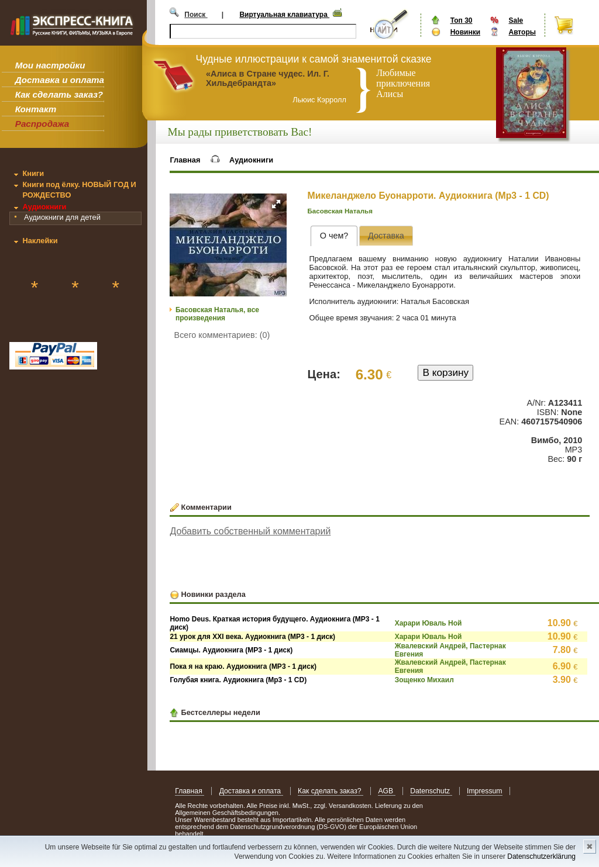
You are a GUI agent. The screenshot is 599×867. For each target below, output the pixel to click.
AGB (386, 791)
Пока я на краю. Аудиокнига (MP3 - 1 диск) (243, 666)
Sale (515, 20)
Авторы (522, 32)
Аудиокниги (44, 206)
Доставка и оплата (59, 80)
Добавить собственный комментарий (250, 531)
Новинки (465, 32)
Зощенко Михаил (424, 680)
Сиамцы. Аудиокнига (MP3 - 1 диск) (231, 650)
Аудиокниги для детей (62, 217)
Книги (33, 173)
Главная (185, 160)
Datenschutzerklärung (541, 856)
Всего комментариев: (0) (222, 335)
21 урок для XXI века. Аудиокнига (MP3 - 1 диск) (252, 637)
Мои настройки (50, 65)
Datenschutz (431, 791)
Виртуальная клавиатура (284, 15)
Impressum (484, 791)
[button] (276, 204)
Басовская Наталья (340, 211)
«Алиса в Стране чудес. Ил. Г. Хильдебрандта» (267, 78)
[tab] (334, 236)
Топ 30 (461, 20)
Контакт (35, 109)
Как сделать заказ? (59, 94)
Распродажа (42, 124)
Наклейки (39, 240)
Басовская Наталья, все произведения (217, 314)
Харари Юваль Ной (428, 623)
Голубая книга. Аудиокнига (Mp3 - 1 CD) (238, 680)
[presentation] (333, 236)
